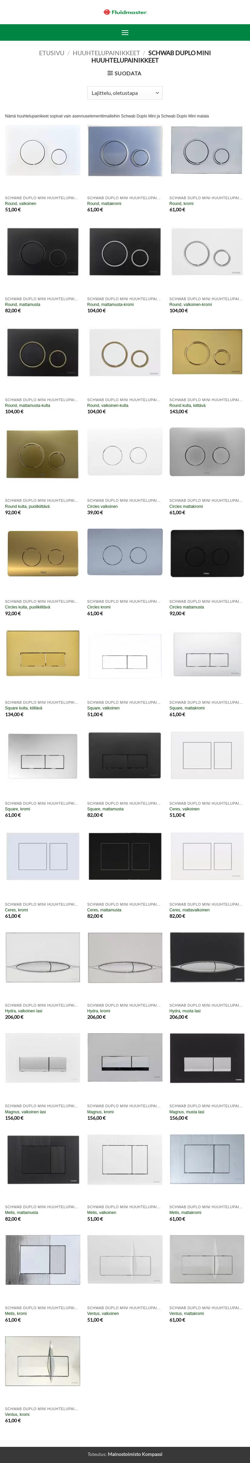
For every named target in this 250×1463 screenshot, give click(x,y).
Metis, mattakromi (185, 1212)
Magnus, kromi (100, 1112)
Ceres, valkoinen (184, 809)
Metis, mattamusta (21, 1212)
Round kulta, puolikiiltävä (27, 506)
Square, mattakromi (187, 708)
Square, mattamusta (105, 809)
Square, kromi (17, 809)
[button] (125, 32)
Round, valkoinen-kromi (190, 304)
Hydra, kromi (98, 1011)
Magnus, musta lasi (186, 1112)
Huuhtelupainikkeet (106, 53)
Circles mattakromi (186, 506)
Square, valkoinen (103, 708)
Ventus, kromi (17, 1414)
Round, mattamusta (22, 304)
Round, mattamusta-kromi (110, 304)
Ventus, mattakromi (186, 1313)
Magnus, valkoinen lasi (25, 1112)
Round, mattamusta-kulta (27, 405)
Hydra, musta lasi (185, 1011)
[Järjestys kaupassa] (124, 93)
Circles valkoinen (102, 506)
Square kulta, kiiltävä (23, 708)
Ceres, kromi (16, 910)
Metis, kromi (16, 1313)
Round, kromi (181, 203)
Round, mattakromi (104, 203)
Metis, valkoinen (101, 1212)
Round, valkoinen (20, 203)
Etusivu (51, 53)
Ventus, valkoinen (103, 1313)
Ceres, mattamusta (104, 910)
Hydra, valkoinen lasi (23, 1011)
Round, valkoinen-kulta (107, 405)
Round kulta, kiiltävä (187, 405)
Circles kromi (99, 607)
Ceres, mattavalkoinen (189, 910)
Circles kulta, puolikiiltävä (27, 607)
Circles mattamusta (186, 607)
